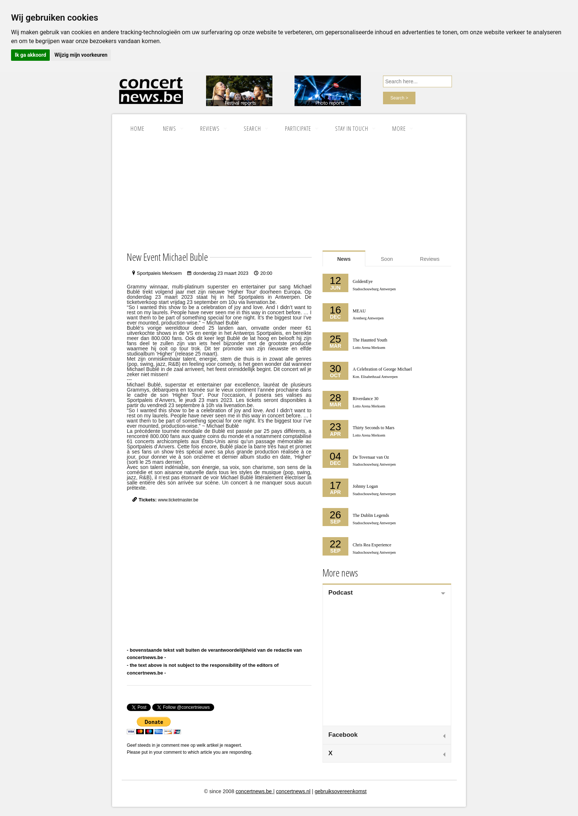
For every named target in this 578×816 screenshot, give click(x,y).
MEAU (359, 311)
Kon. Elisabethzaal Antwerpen (375, 377)
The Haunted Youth (370, 340)
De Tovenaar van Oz (371, 457)
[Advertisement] (289, 194)
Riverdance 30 (366, 398)
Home (137, 129)
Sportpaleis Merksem (159, 273)
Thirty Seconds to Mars (373, 427)
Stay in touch (351, 129)
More (399, 129)
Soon (387, 259)
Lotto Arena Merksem (369, 348)
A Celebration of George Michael (382, 369)
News (169, 129)
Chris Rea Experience (372, 544)
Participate (298, 129)
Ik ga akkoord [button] (30, 55)
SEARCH (252, 129)
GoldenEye (363, 281)
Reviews (210, 129)
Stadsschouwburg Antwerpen (374, 289)
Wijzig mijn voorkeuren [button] (81, 55)
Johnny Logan (365, 486)
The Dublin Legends (371, 515)
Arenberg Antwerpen (368, 318)
